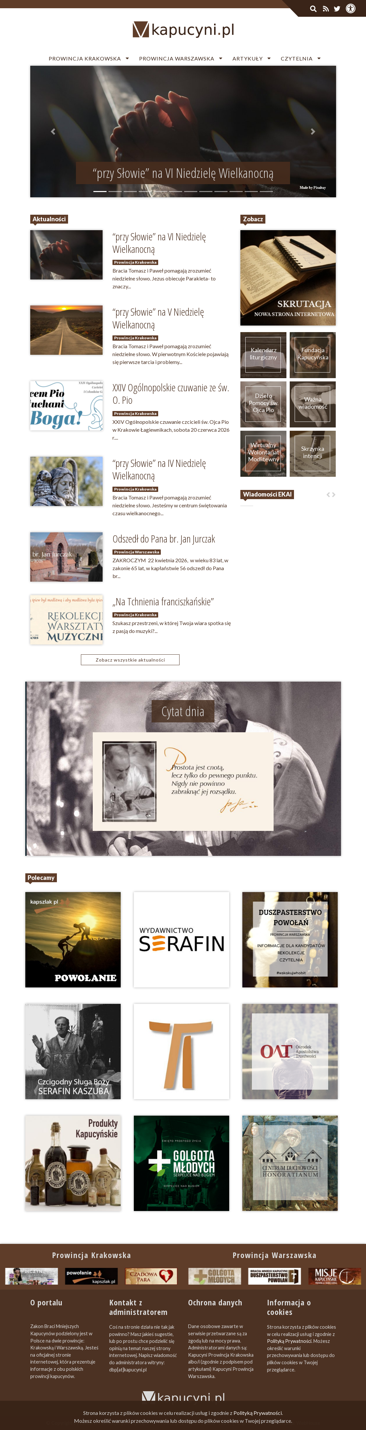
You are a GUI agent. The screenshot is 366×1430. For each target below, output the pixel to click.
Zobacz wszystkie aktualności (130, 660)
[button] (53, 131)
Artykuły (247, 58)
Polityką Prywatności (289, 1341)
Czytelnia (297, 58)
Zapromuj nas (251, 1423)
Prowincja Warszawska (176, 58)
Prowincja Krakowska (85, 58)
